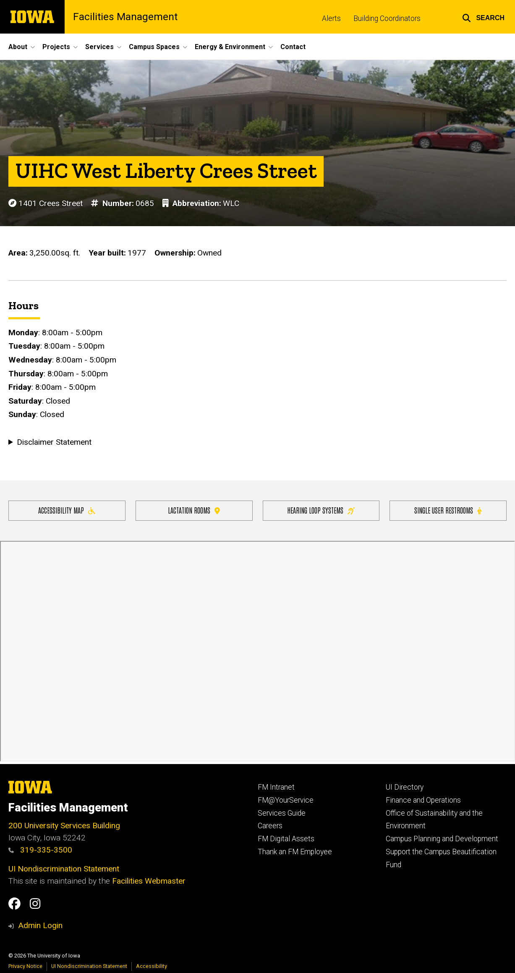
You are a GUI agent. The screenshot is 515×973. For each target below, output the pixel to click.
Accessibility (151, 966)
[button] (483, 17)
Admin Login (40, 925)
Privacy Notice (25, 966)
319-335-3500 (40, 850)
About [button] (17, 47)
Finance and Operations (423, 800)
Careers (270, 826)
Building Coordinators (387, 18)
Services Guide (282, 813)
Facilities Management (125, 17)
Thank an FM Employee (295, 852)
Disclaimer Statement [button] (54, 442)
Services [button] (99, 47)
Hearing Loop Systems (321, 510)
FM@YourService (286, 800)
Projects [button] (56, 47)
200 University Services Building (64, 825)
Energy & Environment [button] (230, 47)
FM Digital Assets (286, 839)
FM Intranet (276, 787)
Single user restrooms (447, 510)
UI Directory (405, 787)
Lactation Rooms (194, 510)
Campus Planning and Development (442, 839)
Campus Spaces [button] (154, 47)
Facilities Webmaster (149, 881)
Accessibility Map (66, 510)
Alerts (331, 18)
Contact (293, 47)
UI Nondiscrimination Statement (63, 869)
